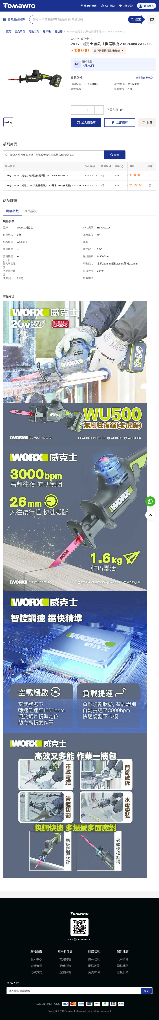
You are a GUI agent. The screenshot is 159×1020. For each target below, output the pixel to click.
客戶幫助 (108, 5)
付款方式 (36, 972)
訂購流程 (36, 965)
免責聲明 (94, 972)
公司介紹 (123, 959)
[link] (96, 31)
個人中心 (36, 959)
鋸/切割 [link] (47, 31)
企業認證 (126, 5)
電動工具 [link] (34, 31)
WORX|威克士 (82, 38)
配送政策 (94, 965)
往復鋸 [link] (59, 31)
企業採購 (65, 972)
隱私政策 (94, 959)
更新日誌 (65, 965)
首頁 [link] (8, 31)
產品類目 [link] (20, 31)
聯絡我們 (123, 965)
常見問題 (65, 959)
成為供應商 (88, 5)
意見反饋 (123, 972)
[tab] (12, 211)
